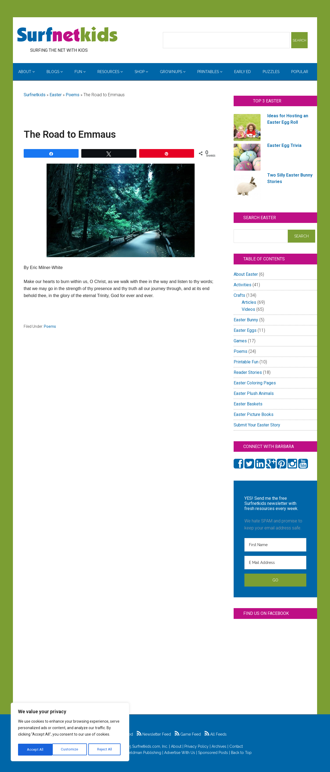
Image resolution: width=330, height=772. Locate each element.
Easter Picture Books (253, 414)
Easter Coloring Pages (255, 382)
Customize (35, 749)
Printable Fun (246, 361)
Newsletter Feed (154, 734)
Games (240, 340)
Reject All (71, 749)
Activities (242, 284)
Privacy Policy (196, 746)
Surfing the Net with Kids (67, 35)
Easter (56, 94)
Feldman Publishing (144, 752)
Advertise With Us (179, 752)
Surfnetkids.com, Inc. (150, 746)
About (176, 746)
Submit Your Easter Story (257, 425)
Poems (72, 94)
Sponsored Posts (213, 752)
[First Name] (275, 545)
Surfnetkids (34, 94)
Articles (249, 302)
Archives (219, 746)
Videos (248, 309)
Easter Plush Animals (254, 393)
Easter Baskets (248, 403)
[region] (70, 733)
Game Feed (188, 734)
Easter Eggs (245, 330)
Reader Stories (248, 372)
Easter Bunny (246, 319)
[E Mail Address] (275, 562)
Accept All (105, 749)
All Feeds (216, 734)
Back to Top (241, 752)
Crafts (239, 295)
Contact (236, 746)
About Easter (246, 274)
